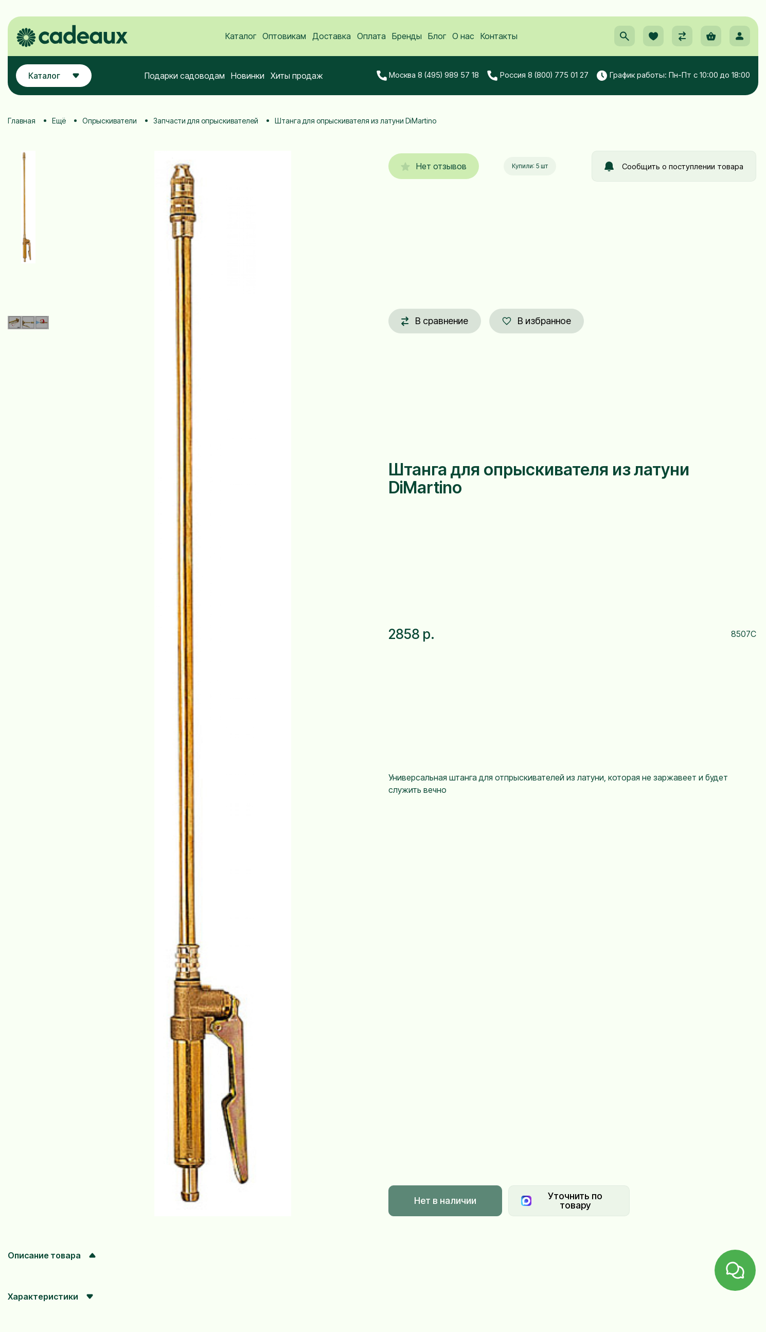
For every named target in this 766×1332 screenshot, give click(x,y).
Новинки (247, 75)
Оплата (371, 36)
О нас (463, 36)
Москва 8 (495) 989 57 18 (428, 75)
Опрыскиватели (109, 120)
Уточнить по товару (561, 1201)
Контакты (499, 36)
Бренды (407, 36)
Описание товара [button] (52, 1255)
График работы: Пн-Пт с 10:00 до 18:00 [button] (673, 75)
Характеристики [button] (50, 1296)
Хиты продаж (297, 75)
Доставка (331, 36)
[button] (624, 36)
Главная (21, 120)
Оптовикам (284, 36)
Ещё (59, 120)
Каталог (240, 36)
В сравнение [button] (434, 320)
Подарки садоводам (185, 75)
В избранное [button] (536, 320)
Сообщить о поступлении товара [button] (673, 166)
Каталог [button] (53, 75)
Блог (437, 36)
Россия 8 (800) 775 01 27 (538, 75)
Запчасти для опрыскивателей (205, 120)
